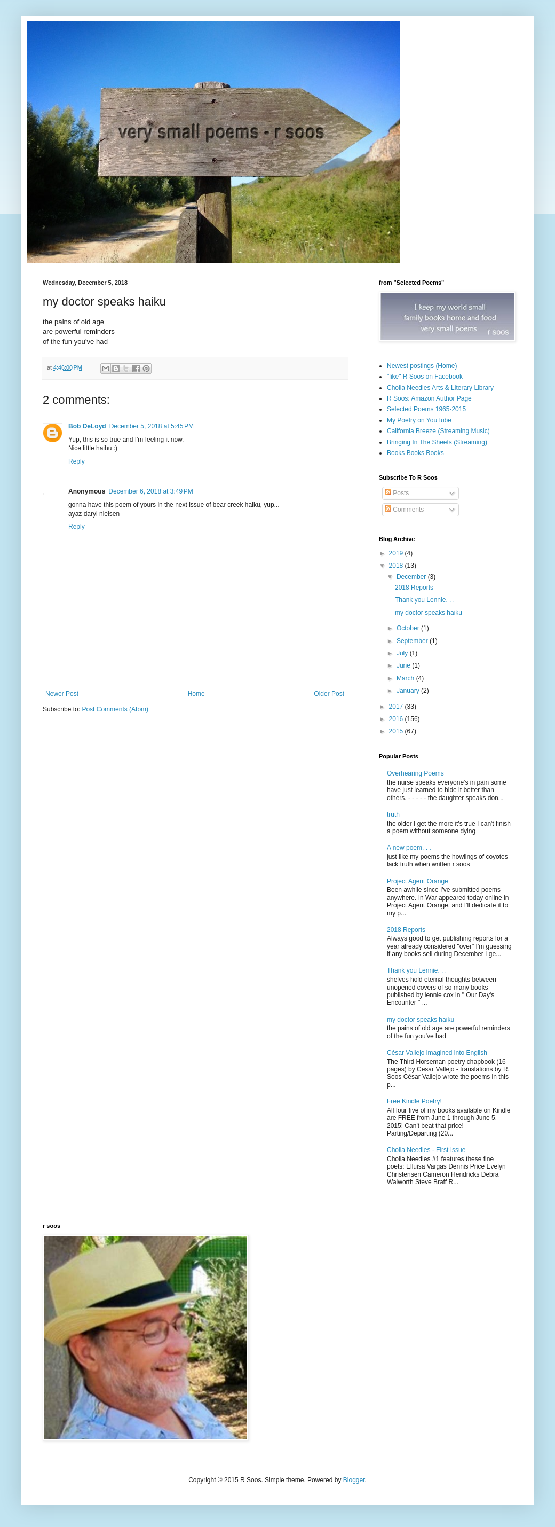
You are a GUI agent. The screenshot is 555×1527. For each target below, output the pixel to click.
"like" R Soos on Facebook (425, 376)
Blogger (354, 1480)
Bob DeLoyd (87, 426)
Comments (404, 509)
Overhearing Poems (415, 773)
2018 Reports (414, 587)
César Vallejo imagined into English (437, 1052)
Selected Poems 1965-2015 (426, 409)
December (412, 577)
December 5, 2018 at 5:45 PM (151, 426)
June (404, 665)
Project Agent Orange (417, 881)
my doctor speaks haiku (428, 612)
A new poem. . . (409, 847)
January (409, 690)
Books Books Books (415, 453)
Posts (397, 493)
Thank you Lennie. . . (425, 600)
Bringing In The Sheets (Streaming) (437, 442)
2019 (397, 553)
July (403, 653)
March (406, 678)
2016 (397, 719)
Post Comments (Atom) (115, 709)
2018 (397, 565)
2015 (397, 731)
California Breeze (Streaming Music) (438, 431)
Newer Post (61, 694)
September (413, 641)
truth (393, 814)
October (409, 628)
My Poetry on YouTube (419, 420)
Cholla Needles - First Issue (426, 1150)
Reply (76, 461)
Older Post (329, 694)
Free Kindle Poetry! (414, 1101)
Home (196, 694)
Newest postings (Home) (422, 366)
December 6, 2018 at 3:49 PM (150, 491)
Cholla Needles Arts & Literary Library (440, 387)
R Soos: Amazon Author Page (429, 398)
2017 (397, 706)
